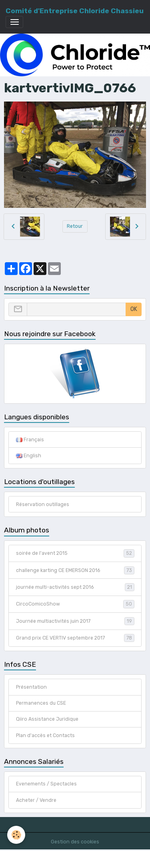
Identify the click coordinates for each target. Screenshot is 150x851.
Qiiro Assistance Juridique (47, 719)
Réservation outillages (42, 504)
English (28, 455)
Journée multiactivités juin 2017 (75, 621)
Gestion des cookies (75, 842)
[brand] (75, 11)
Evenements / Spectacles (46, 784)
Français (30, 439)
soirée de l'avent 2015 (75, 553)
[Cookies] (16, 835)
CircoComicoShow (75, 604)
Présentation (31, 687)
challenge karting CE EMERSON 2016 (75, 570)
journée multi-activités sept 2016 (75, 587)
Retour (75, 226)
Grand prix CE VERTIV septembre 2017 (75, 638)
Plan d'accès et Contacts (45, 735)
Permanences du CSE (41, 703)
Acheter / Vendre (36, 800)
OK (133, 309)
